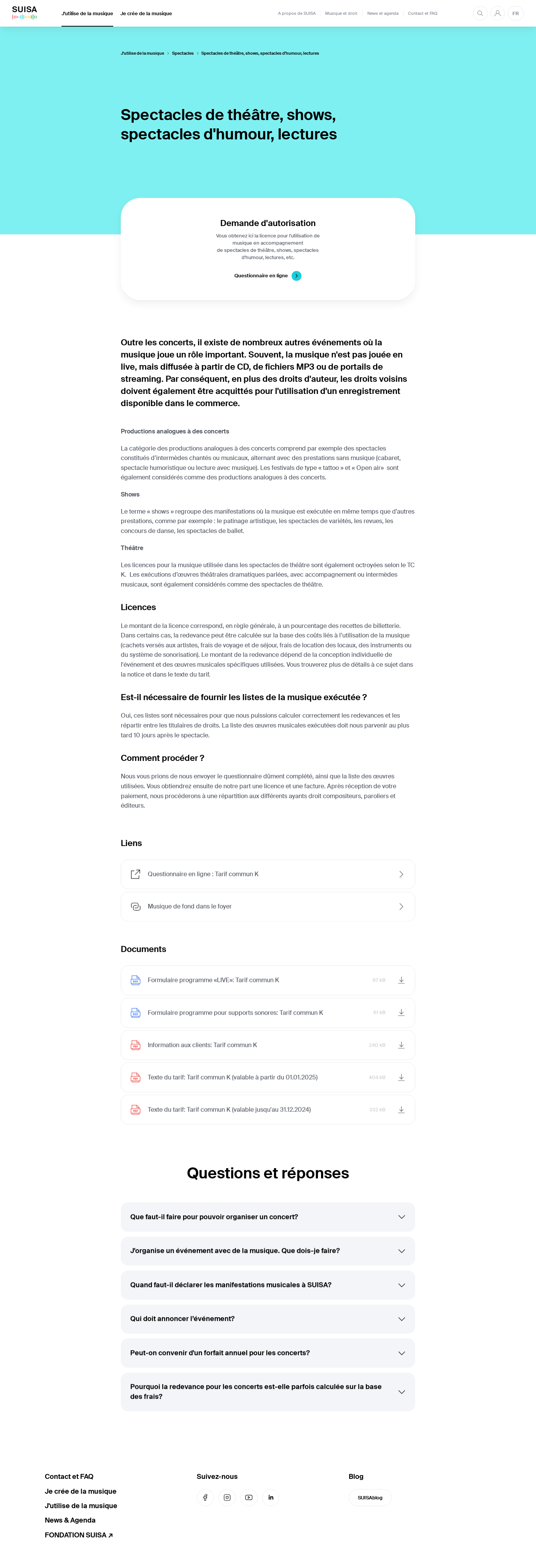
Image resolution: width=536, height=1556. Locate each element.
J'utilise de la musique (87, 13)
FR (515, 13)
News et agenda (382, 13)
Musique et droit (341, 13)
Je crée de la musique (146, 13)
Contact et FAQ (423, 13)
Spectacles (183, 53)
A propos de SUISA (297, 13)
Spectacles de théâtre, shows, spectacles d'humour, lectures (260, 53)
